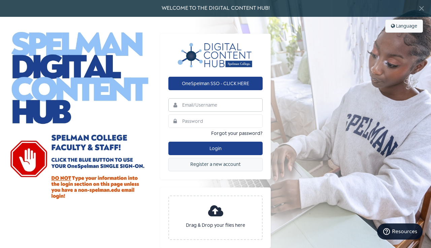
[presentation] (215, 218)
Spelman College (215, 55)
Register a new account (215, 164)
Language (404, 26)
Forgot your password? (237, 133)
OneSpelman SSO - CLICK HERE (215, 83)
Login (215, 148)
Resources (400, 231)
